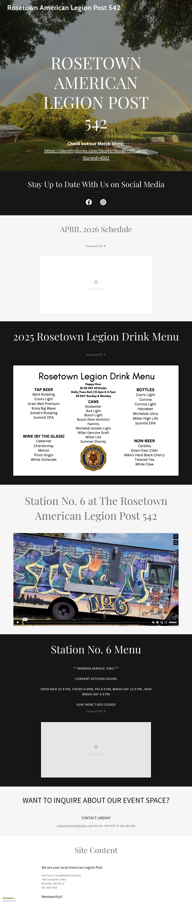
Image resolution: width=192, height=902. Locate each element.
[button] (9, 899)
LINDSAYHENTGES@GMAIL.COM (75, 826)
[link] (96, 9)
